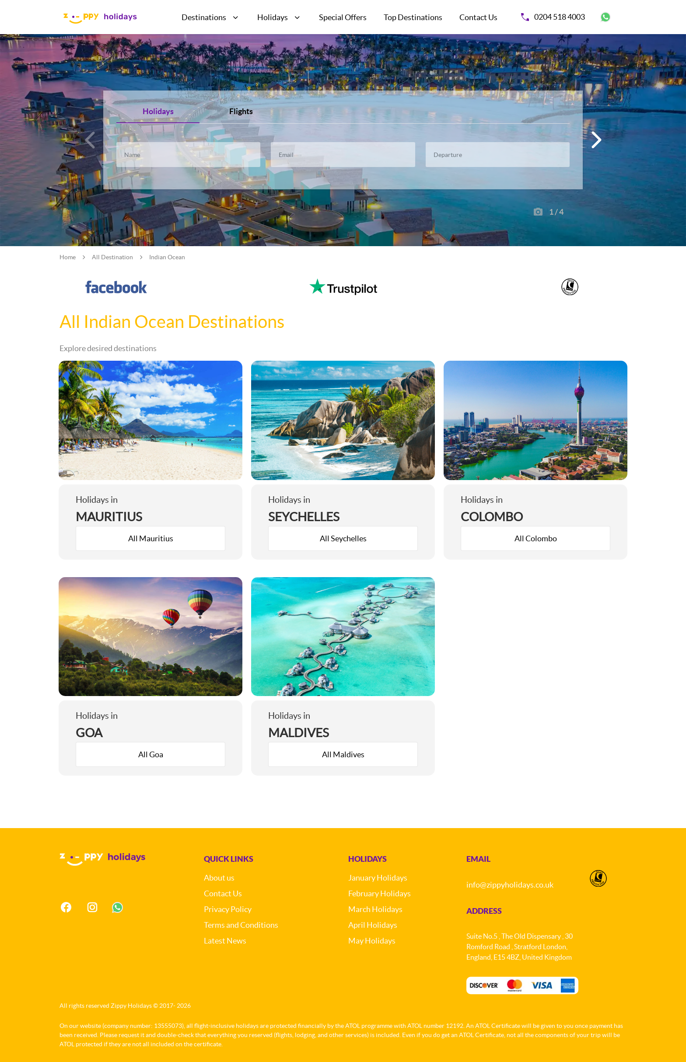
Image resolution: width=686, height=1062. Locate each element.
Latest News (225, 940)
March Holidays (375, 909)
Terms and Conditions (241, 925)
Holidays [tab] (158, 111)
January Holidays (377, 877)
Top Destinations (413, 17)
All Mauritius (150, 538)
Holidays (272, 17)
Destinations (204, 17)
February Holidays (379, 893)
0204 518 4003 (553, 16)
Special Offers (343, 17)
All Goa (150, 754)
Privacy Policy (228, 909)
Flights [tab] (241, 111)
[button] (595, 140)
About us (219, 877)
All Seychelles (343, 538)
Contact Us (478, 17)
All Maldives (343, 754)
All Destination (112, 257)
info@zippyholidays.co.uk (509, 884)
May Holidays (372, 940)
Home (68, 257)
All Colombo (535, 538)
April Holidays (372, 925)
